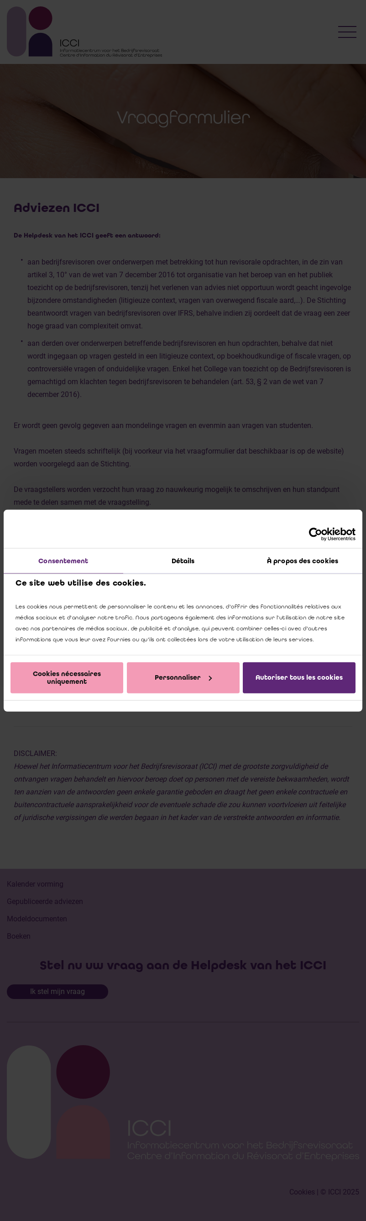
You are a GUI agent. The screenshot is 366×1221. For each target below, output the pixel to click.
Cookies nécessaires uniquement (67, 677)
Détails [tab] (183, 560)
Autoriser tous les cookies (299, 677)
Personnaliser (183, 677)
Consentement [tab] (63, 560)
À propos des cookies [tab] (302, 560)
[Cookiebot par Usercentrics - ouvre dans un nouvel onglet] (316, 534)
